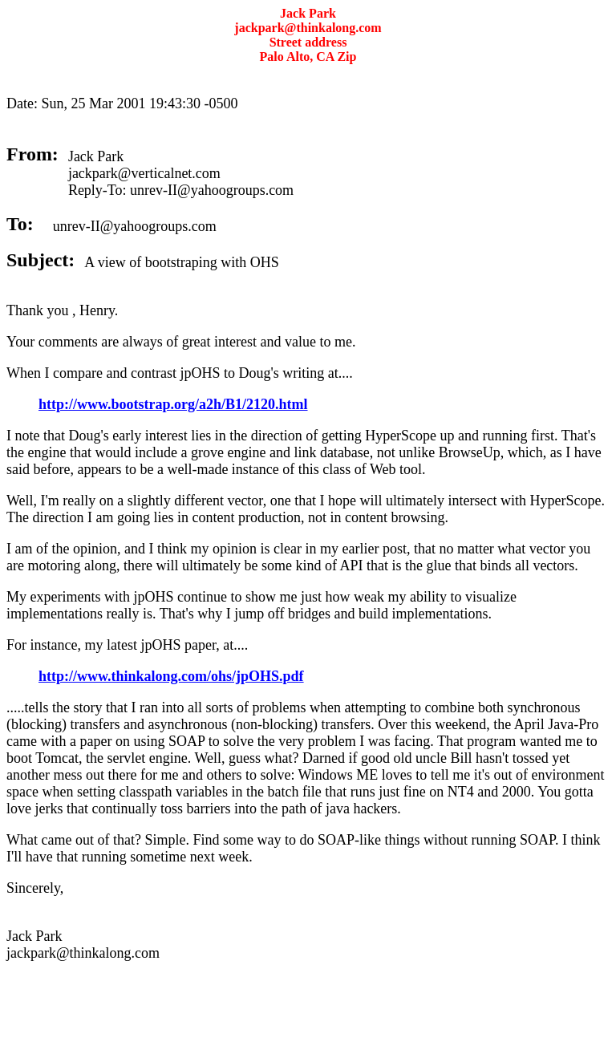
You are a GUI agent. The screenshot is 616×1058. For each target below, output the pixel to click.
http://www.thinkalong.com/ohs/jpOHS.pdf (171, 676)
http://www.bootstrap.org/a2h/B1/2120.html (173, 404)
